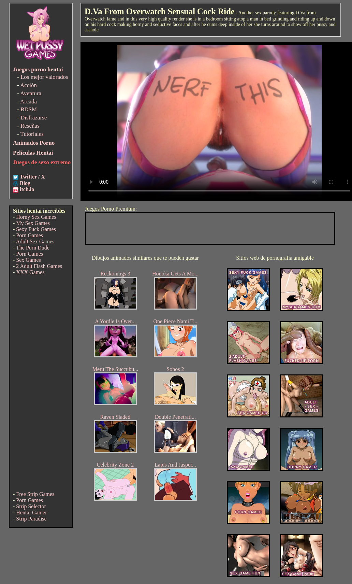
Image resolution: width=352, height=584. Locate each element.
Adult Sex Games (35, 241)
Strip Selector (31, 506)
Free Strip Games (35, 494)
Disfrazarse (33, 117)
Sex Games (28, 260)
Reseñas (30, 126)
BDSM (28, 109)
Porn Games (29, 235)
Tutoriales (32, 134)
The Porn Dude (32, 248)
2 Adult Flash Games (39, 266)
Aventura (30, 93)
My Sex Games (33, 223)
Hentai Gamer (31, 512)
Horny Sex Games (36, 217)
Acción (28, 85)
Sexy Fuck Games (36, 229)
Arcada (28, 101)
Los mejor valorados (44, 77)
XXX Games (30, 272)
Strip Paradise (31, 519)
